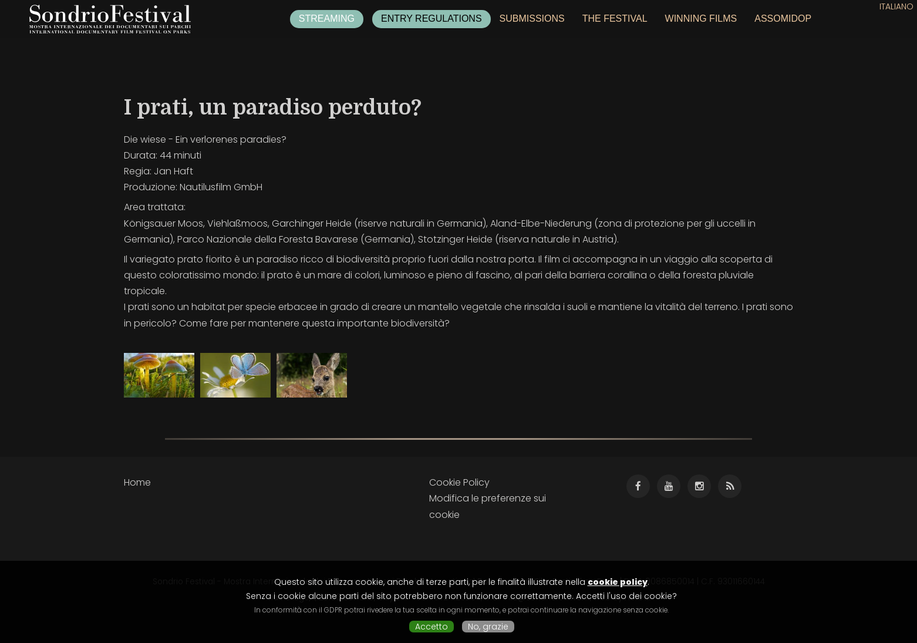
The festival (615, 18)
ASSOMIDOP (782, 18)
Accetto (431, 626)
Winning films (701, 18)
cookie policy (618, 582)
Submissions (532, 18)
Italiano (896, 6)
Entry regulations (431, 18)
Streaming (327, 18)
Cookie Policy (459, 482)
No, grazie (488, 626)
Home (137, 482)
